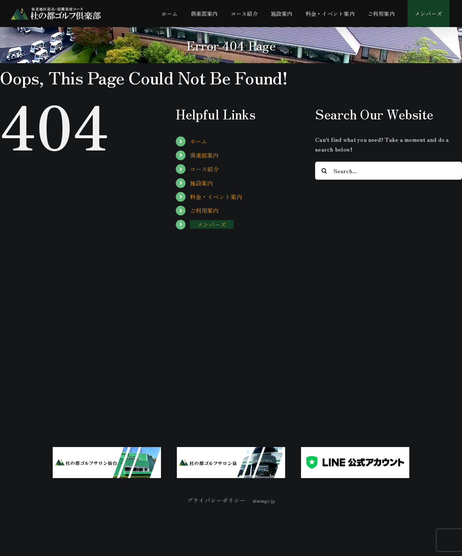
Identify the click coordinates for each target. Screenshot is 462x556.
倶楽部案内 (204, 155)
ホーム (199, 141)
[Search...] (388, 171)
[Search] (324, 171)
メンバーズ (211, 224)
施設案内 (201, 183)
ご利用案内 (204, 210)
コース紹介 (204, 169)
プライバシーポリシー (216, 500)
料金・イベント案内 (216, 196)
